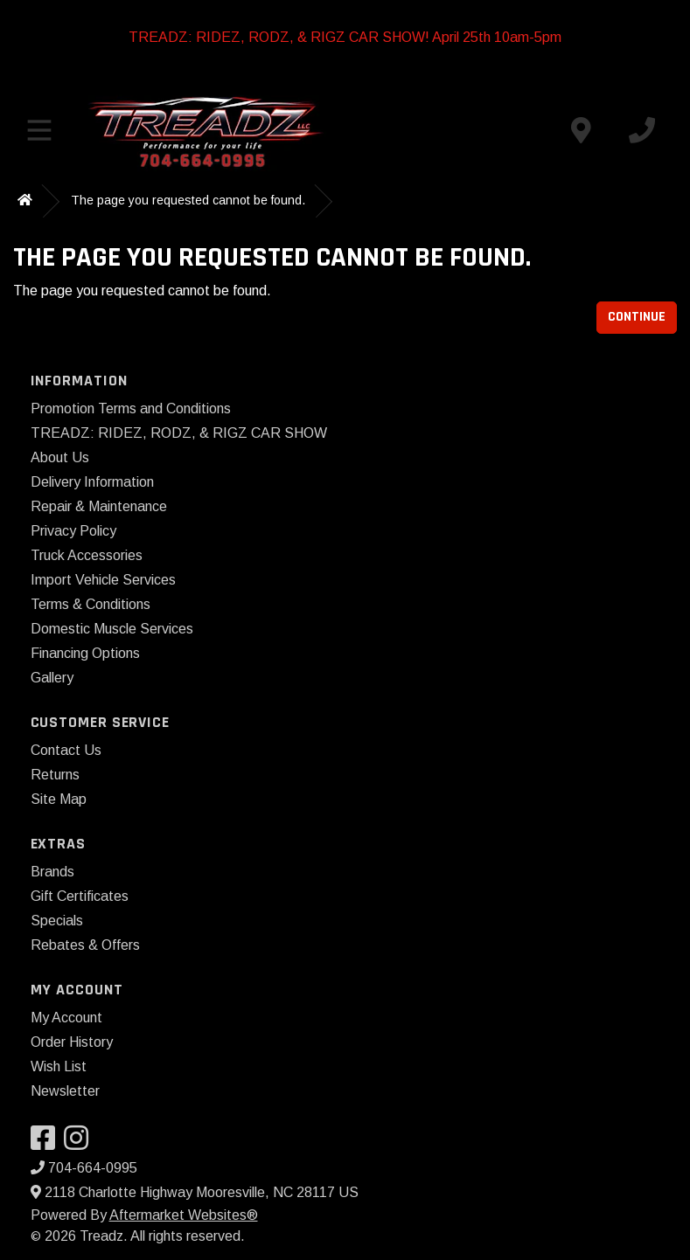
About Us (60, 457)
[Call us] (642, 130)
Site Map (59, 799)
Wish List (59, 1066)
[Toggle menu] (39, 130)
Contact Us (66, 750)
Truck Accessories (87, 555)
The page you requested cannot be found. (188, 200)
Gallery (52, 677)
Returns (55, 774)
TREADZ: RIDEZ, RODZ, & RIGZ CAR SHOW (179, 433)
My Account (66, 1017)
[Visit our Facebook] (47, 1143)
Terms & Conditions (90, 604)
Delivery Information (92, 481)
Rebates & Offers (85, 945)
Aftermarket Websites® (183, 1215)
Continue (637, 317)
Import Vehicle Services (103, 579)
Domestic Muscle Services (112, 628)
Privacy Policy (73, 530)
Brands (52, 871)
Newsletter (65, 1090)
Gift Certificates (80, 896)
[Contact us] (580, 130)
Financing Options (85, 653)
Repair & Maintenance (99, 506)
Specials (57, 920)
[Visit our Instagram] (80, 1143)
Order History (72, 1042)
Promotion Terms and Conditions (131, 408)
